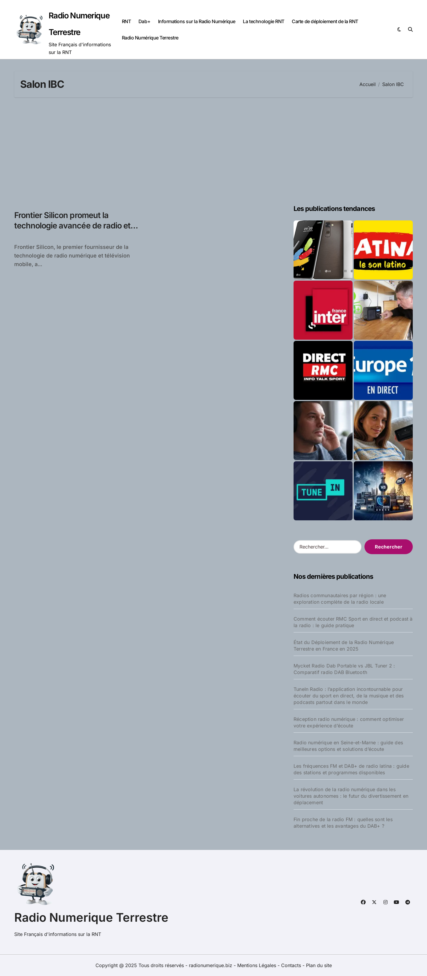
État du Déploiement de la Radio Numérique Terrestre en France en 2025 (344, 645)
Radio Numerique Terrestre (91, 917)
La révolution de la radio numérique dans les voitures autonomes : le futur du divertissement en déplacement (351, 795)
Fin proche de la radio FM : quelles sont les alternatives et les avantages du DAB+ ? (343, 822)
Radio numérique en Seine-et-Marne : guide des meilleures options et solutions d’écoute (348, 746)
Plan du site (319, 965)
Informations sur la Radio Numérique (196, 21)
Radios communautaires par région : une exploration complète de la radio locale (340, 598)
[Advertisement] (213, 150)
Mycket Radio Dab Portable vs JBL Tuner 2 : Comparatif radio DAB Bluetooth (344, 669)
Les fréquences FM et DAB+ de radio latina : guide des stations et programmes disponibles (351, 769)
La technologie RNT (263, 21)
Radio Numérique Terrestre (150, 38)
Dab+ (144, 21)
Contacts (291, 965)
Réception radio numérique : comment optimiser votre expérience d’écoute (349, 722)
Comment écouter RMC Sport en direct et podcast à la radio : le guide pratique (353, 622)
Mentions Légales (257, 965)
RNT (126, 21)
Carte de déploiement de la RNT (325, 21)
